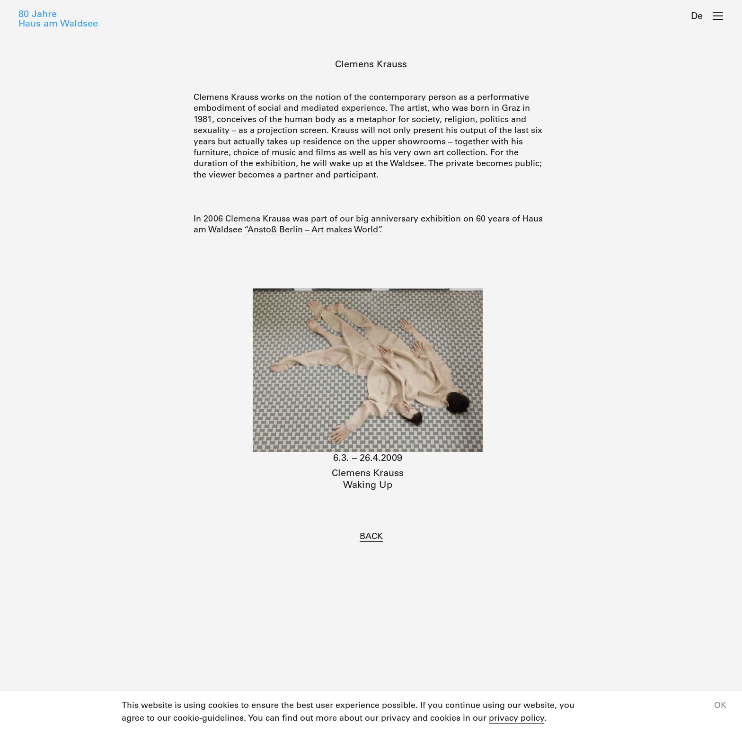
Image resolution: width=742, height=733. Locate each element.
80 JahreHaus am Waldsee (58, 18)
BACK (371, 536)
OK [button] (720, 705)
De (697, 15)
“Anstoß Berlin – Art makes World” (312, 229)
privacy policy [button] (516, 718)
